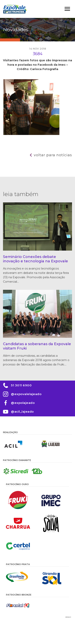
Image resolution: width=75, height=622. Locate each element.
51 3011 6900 (21, 385)
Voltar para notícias (53, 155)
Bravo (68, 617)
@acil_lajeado (22, 411)
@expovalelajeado (26, 394)
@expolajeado (23, 403)
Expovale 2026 (15, 9)
